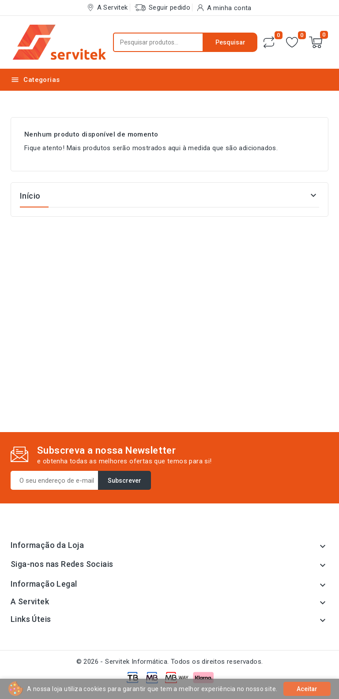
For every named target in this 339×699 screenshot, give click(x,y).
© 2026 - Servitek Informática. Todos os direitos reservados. (169, 662)
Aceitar (307, 688)
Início (30, 195)
